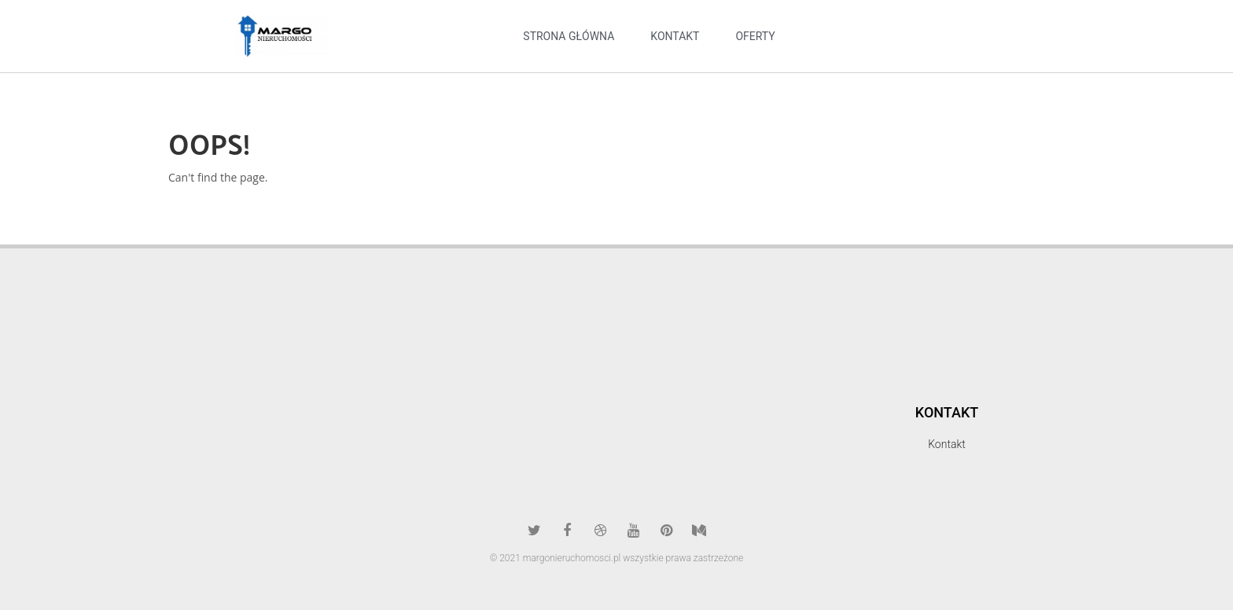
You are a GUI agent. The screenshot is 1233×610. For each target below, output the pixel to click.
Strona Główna (568, 36)
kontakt (674, 36)
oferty (755, 36)
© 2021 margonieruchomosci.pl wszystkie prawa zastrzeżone (617, 558)
